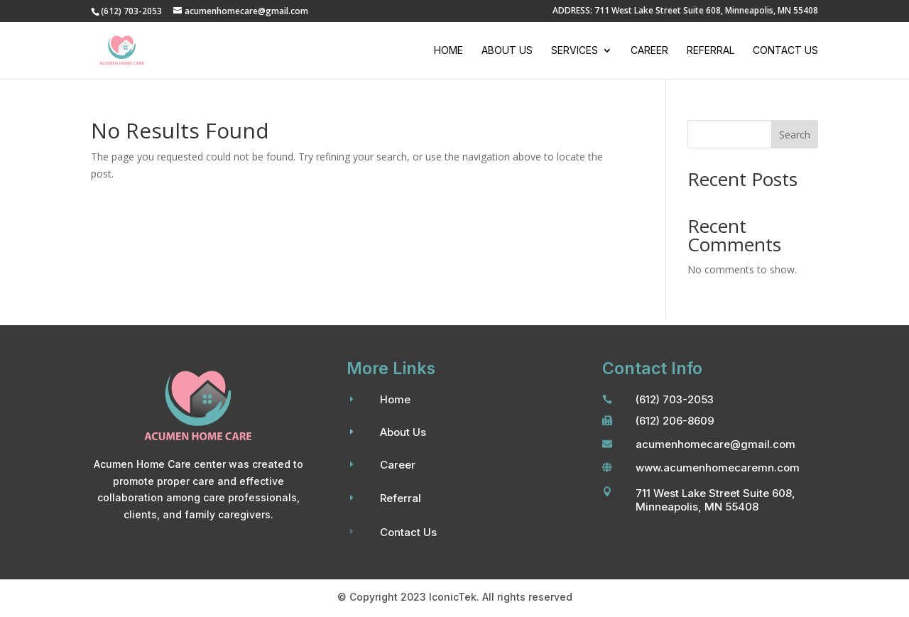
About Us (507, 50)
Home (448, 50)
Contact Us (785, 50)
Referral (710, 50)
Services (574, 50)
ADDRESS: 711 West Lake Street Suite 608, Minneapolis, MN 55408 (685, 11)
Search (794, 134)
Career (649, 50)
